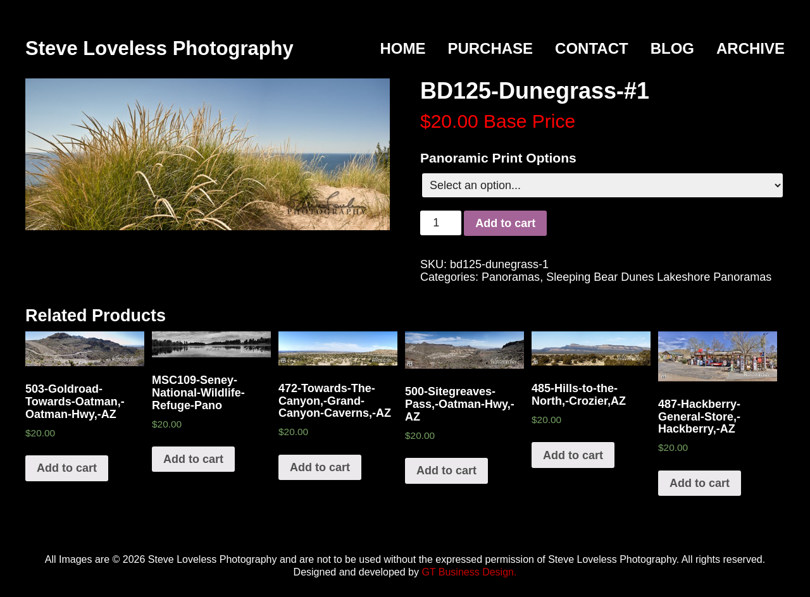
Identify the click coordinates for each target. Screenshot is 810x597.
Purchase (490, 48)
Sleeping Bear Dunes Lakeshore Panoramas (658, 277)
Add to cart (505, 223)
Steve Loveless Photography (159, 48)
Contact (591, 48)
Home (402, 48)
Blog (672, 48)
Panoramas (511, 277)
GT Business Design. (468, 572)
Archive (750, 48)
